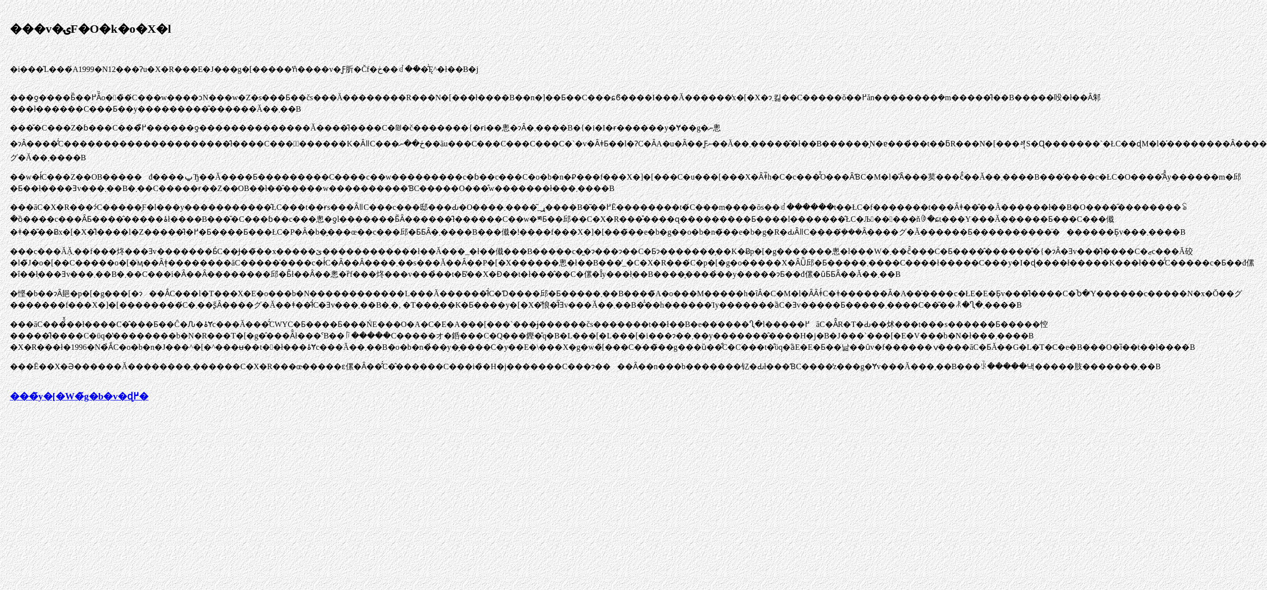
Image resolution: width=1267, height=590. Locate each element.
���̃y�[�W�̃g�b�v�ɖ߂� (79, 396)
